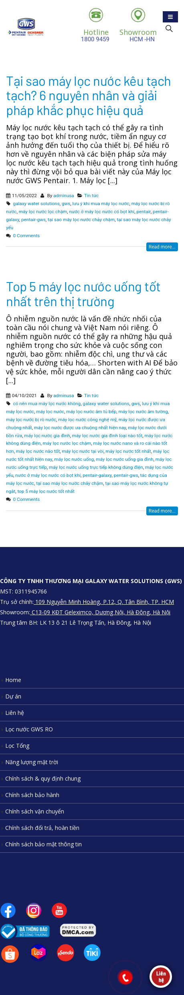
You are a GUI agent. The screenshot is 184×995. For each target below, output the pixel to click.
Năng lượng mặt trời (31, 762)
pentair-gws (33, 219)
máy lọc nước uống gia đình (124, 459)
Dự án (13, 696)
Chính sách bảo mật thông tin (43, 844)
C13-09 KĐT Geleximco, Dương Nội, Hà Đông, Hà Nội (100, 612)
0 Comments (26, 235)
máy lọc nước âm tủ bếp (91, 411)
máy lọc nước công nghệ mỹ (87, 419)
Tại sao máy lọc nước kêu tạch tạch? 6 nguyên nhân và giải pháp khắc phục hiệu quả (88, 95)
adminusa (63, 195)
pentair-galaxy (97, 475)
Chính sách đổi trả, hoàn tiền (42, 828)
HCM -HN (138, 35)
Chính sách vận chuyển (34, 811)
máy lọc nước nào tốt (38, 451)
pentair (143, 211)
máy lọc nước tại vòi (82, 451)
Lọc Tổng (17, 745)
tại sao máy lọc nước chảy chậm (81, 219)
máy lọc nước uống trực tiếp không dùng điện (96, 467)
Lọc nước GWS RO (29, 729)
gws (66, 203)
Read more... (162, 247)
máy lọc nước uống (74, 459)
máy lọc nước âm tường (143, 411)
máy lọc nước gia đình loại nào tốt (107, 435)
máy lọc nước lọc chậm (43, 211)
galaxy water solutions (36, 203)
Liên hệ (14, 712)
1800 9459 (96, 35)
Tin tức (91, 195)
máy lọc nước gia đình (47, 435)
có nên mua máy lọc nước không (47, 403)
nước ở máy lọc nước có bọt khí (101, 211)
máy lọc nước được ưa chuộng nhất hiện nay (80, 427)
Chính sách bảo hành (32, 795)
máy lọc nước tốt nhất (128, 451)
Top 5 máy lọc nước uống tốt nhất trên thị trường (83, 293)
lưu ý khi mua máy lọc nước (101, 203)
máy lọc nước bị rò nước (31, 419)
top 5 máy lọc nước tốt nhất (45, 491)
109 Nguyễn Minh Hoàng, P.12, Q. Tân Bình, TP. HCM (104, 601)
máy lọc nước (50, 411)
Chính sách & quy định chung (43, 778)
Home (13, 680)
